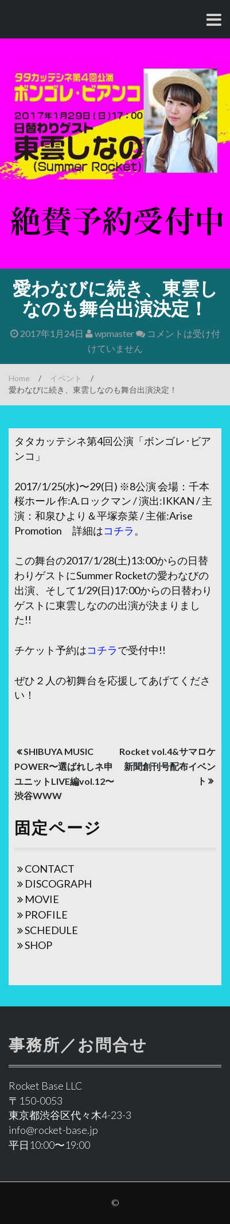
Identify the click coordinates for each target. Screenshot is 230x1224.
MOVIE (42, 899)
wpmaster (109, 333)
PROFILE (46, 914)
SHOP (38, 945)
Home (19, 378)
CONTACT (50, 868)
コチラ (118, 530)
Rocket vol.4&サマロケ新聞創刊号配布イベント (167, 766)
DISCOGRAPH (58, 883)
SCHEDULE (51, 930)
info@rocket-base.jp (53, 1130)
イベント (66, 378)
